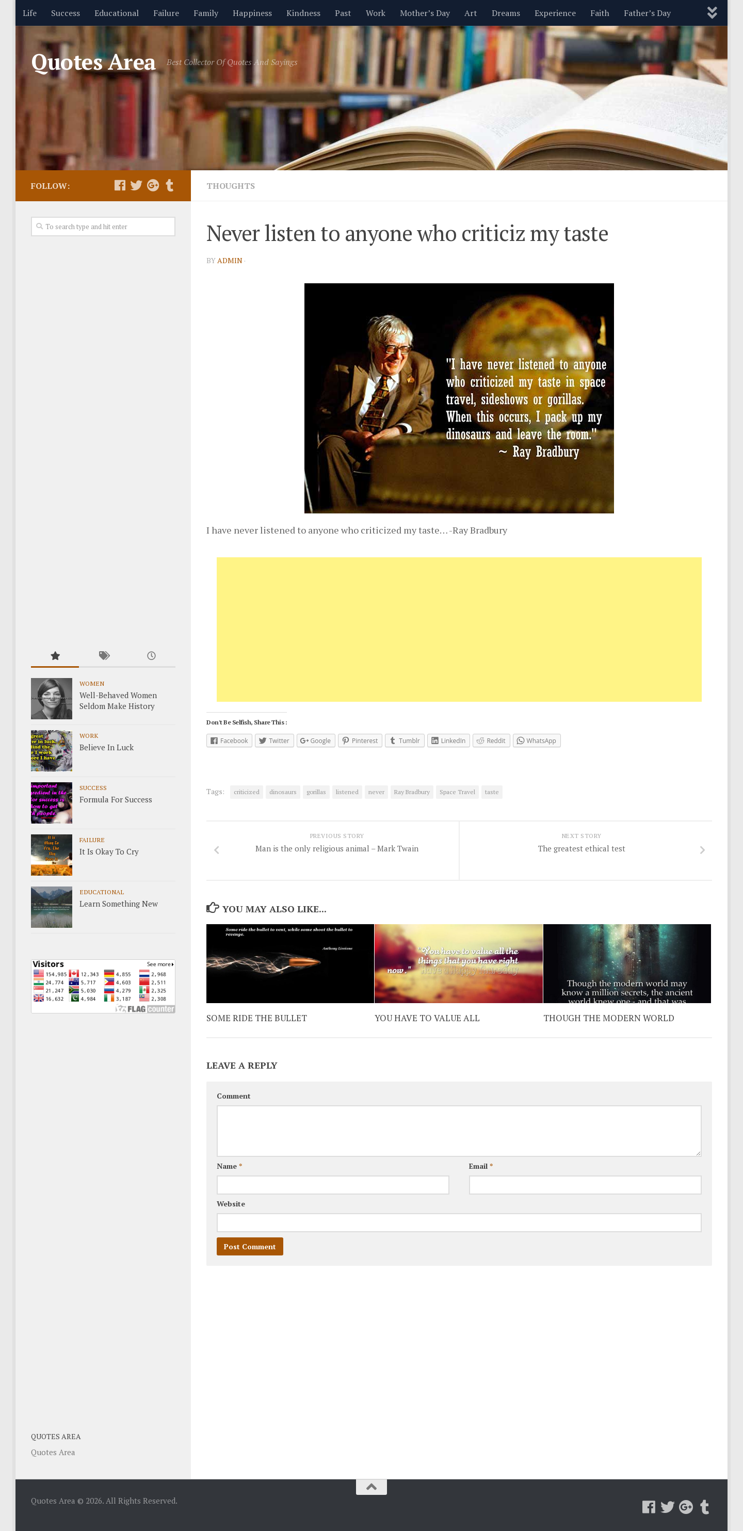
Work (375, 13)
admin (230, 260)
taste (492, 792)
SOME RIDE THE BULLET (256, 1018)
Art (470, 13)
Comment (234, 1096)
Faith (599, 13)
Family (205, 13)
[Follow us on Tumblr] (169, 185)
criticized (247, 792)
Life (30, 13)
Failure (166, 13)
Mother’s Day (425, 13)
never (376, 792)
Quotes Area (93, 61)
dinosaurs (283, 792)
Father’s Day (647, 13)
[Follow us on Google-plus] (153, 185)
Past (343, 13)
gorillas (316, 792)
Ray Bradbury (412, 792)
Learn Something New (118, 903)
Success (65, 13)
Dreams (506, 13)
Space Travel (457, 792)
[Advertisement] (459, 629)
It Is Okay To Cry (109, 851)
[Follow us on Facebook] (120, 185)
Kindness (303, 13)
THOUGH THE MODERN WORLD (608, 1018)
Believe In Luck (106, 747)
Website (231, 1203)
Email (481, 1166)
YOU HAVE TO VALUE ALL (427, 1018)
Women (91, 683)
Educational (116, 13)
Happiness (252, 13)
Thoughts (230, 185)
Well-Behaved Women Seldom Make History (118, 700)
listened (347, 792)
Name (229, 1166)
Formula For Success (115, 799)
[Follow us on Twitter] (136, 185)
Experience (555, 13)
